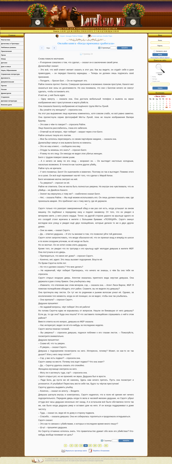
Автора (153, 79)
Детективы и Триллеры (10, 44)
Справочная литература (10, 74)
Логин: (160, 42)
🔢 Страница (104, 47)
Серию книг (155, 81)
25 (90, 445)
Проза (3, 55)
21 (71, 445)
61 (106, 445)
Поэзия (4, 89)
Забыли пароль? (164, 57)
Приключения (6, 51)
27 (100, 445)
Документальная (7, 82)
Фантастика (5, 40)
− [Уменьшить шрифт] (41, 48)
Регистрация (154, 57)
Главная (12, 35)
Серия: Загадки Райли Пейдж (71, 36)
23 (81, 445)
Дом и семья (6, 66)
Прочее (4, 86)
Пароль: (160, 47)
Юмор (3, 59)
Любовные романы (8, 47)
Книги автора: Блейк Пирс (102, 36)
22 (76, 445)
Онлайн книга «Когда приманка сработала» (86, 43)
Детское (4, 63)
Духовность (5, 78)
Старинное (5, 97)
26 (95, 445)
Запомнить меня (160, 51)
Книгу (153, 77)
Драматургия (6, 93)
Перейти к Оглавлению (101, 451)
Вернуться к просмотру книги (76, 451)
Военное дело (6, 105)
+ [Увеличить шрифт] (54, 48)
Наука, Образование (9, 70)
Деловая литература (9, 101)
